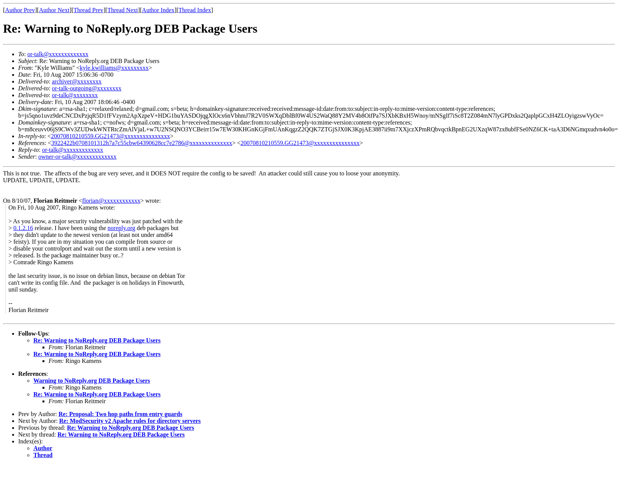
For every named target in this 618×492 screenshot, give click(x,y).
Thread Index (195, 10)
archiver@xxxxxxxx (77, 81)
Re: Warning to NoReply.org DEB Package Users (96, 340)
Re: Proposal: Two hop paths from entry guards (120, 414)
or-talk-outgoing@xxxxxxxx (86, 88)
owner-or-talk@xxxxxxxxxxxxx (77, 156)
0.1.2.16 (23, 228)
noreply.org (121, 228)
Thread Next (122, 10)
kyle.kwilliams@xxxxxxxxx (114, 68)
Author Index (158, 10)
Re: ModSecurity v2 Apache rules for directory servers (130, 421)
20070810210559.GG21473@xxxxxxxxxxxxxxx (110, 136)
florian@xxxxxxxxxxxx (111, 200)
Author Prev (20, 10)
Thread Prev (89, 10)
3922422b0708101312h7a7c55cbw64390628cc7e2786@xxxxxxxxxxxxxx (141, 143)
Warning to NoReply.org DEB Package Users (91, 380)
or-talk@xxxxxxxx (75, 95)
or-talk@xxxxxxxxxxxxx (57, 54)
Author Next (54, 10)
